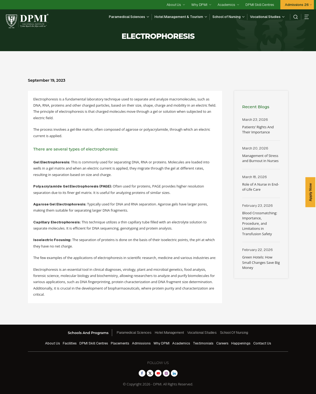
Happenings (241, 343)
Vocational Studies (265, 16)
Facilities (70, 343)
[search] (294, 17)
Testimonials (203, 343)
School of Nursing (226, 16)
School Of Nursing (234, 332)
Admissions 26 (296, 4)
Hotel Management (169, 332)
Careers (222, 343)
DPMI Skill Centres (259, 4)
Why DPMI (199, 4)
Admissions (141, 343)
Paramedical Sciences (127, 16)
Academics (226, 4)
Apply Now (310, 192)
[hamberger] (305, 17)
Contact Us (262, 343)
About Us (174, 4)
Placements (120, 343)
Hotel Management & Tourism (179, 16)
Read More (261, 128)
